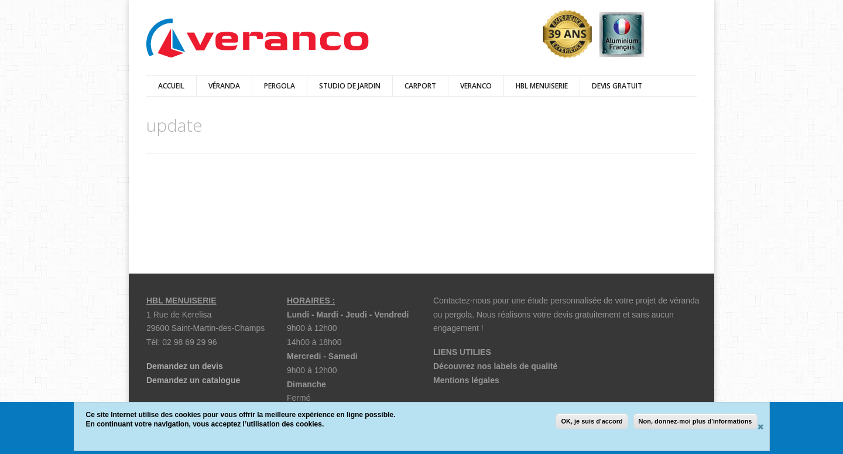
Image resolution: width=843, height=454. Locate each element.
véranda (224, 86)
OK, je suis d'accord (591, 421)
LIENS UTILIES (462, 352)
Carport (420, 86)
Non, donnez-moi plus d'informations (695, 421)
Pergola (279, 86)
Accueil (171, 86)
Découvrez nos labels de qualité (495, 366)
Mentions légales (466, 380)
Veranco (476, 86)
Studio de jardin (350, 86)
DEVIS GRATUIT (617, 86)
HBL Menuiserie (542, 86)
